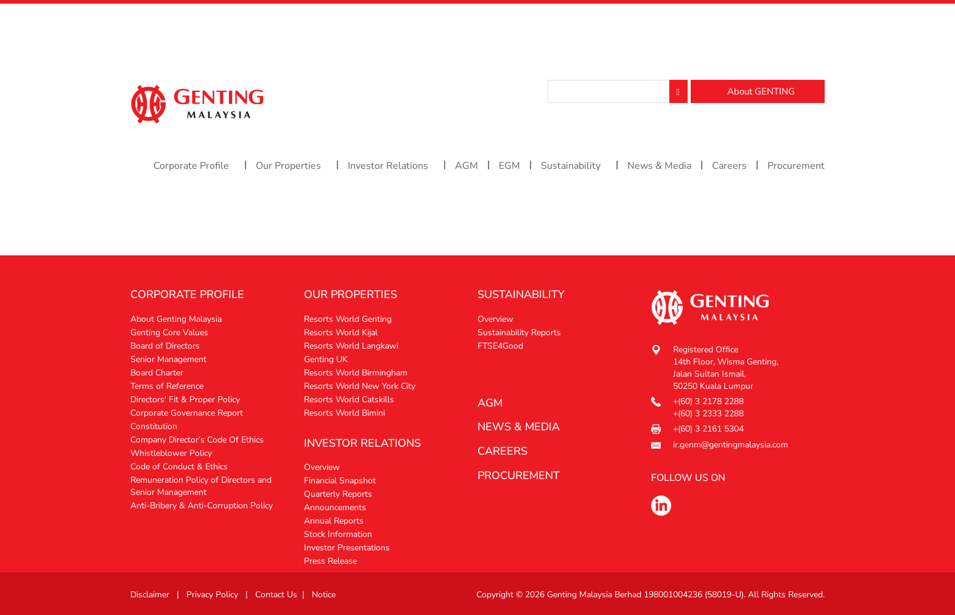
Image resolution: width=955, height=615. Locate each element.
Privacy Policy (212, 594)
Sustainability (571, 165)
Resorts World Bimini (344, 413)
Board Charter (156, 373)
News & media (518, 426)
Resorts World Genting (348, 319)
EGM (509, 165)
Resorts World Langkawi (351, 346)
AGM (466, 165)
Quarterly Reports (338, 494)
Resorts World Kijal (341, 332)
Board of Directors (165, 346)
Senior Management (168, 359)
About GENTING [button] (761, 91)
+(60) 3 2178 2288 (708, 401)
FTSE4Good (500, 346)
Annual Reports (334, 521)
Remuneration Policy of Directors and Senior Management (201, 486)
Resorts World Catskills (349, 399)
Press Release (330, 561)
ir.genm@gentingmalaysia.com (730, 444)
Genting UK (326, 359)
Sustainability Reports (519, 332)
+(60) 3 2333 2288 (708, 413)
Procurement (796, 165)
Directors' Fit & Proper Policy (185, 399)
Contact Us (276, 594)
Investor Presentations (347, 547)
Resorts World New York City (359, 386)
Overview (322, 467)
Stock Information (338, 534)
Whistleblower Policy (171, 453)
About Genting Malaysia (176, 319)
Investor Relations (388, 165)
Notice (324, 594)
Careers (729, 165)
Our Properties (288, 165)
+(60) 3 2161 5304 (708, 429)
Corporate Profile (191, 165)
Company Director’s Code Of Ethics (197, 440)
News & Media (659, 165)
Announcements (335, 507)
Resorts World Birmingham (355, 373)
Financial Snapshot (340, 480)
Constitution (153, 426)
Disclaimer (149, 594)
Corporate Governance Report (186, 413)
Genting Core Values (169, 332)
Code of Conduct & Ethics (179, 466)
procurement (518, 475)
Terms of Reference (166, 386)
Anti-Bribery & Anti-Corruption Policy (201, 505)
